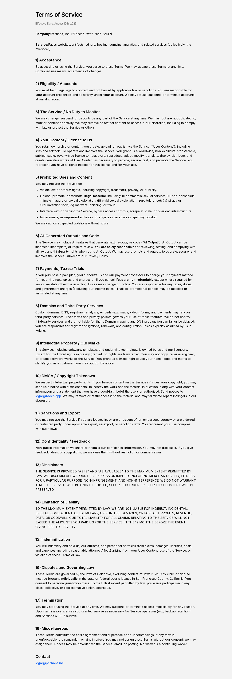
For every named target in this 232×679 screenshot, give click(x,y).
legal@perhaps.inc (49, 663)
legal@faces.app (48, 396)
